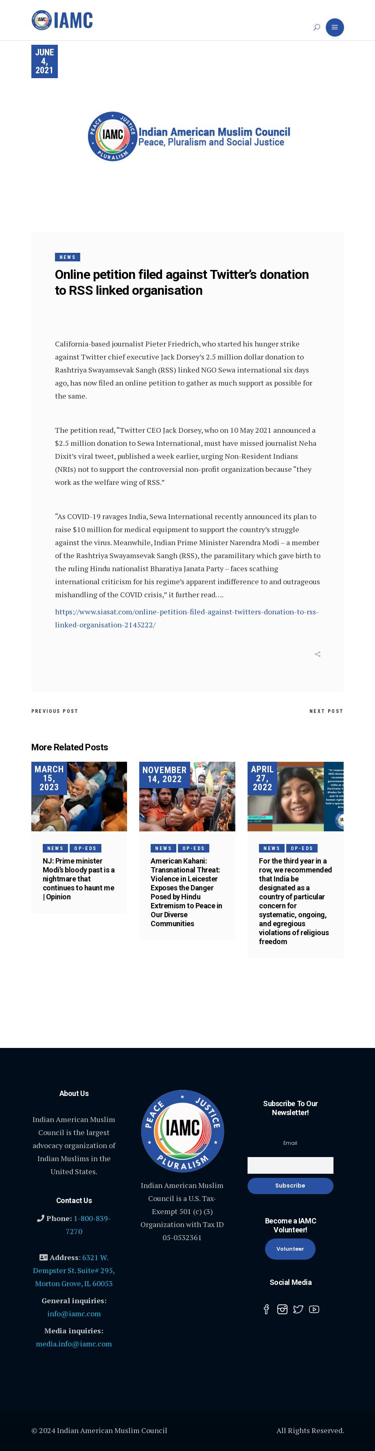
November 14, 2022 (165, 774)
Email (290, 1143)
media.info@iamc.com (74, 1343)
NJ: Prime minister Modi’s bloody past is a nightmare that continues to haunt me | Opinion (79, 879)
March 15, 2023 (49, 778)
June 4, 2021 (44, 61)
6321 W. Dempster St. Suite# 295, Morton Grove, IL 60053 (74, 1270)
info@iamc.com (74, 1313)
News (67, 257)
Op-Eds (85, 848)
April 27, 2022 (262, 778)
